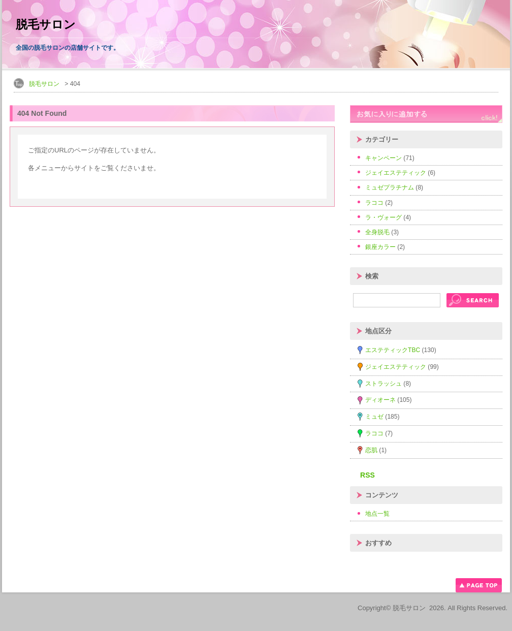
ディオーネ (380, 399)
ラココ (374, 202)
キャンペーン (383, 158)
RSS (367, 475)
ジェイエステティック (395, 172)
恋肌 (371, 450)
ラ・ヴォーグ (383, 217)
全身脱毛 (377, 232)
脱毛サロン (46, 24)
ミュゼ (374, 416)
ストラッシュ (383, 383)
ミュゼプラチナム (389, 187)
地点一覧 (377, 513)
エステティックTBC (392, 350)
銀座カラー (380, 246)
